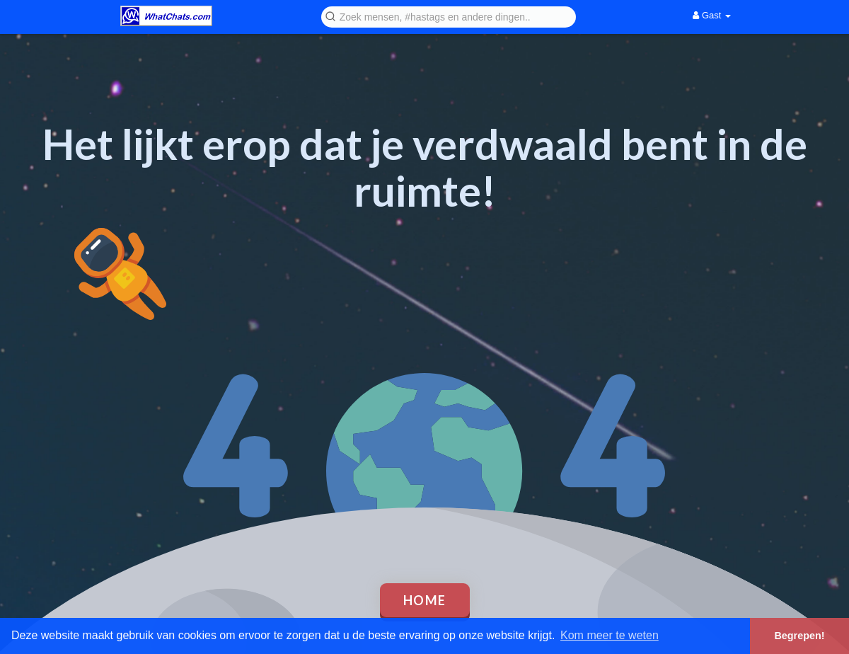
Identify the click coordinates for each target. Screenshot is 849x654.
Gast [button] (712, 15)
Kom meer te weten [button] (609, 635)
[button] (448, 16)
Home (424, 600)
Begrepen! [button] (799, 635)
